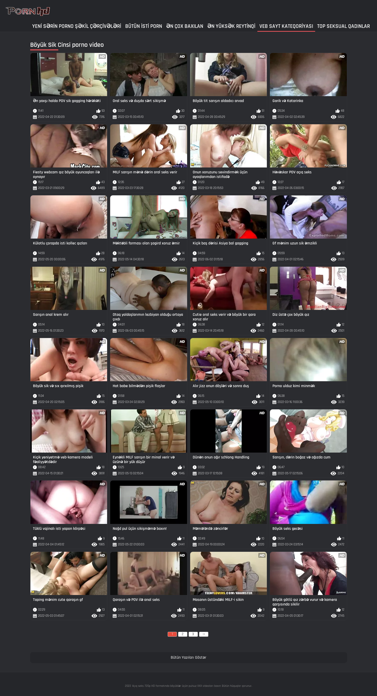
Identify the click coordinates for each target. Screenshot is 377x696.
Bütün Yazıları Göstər (188, 657)
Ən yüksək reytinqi (231, 26)
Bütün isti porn (143, 26)
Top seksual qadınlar (343, 26)
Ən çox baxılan (184, 26)
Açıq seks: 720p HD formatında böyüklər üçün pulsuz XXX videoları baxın (176, 686)
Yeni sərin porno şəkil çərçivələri (76, 26)
